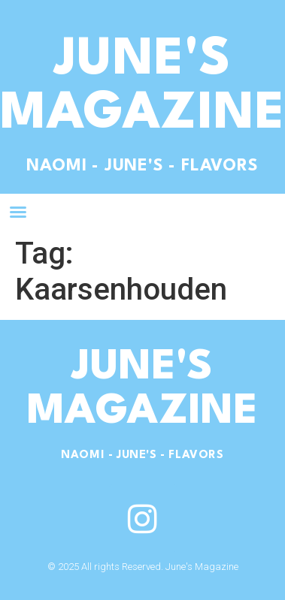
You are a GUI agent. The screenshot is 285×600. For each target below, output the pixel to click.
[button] (18, 211)
